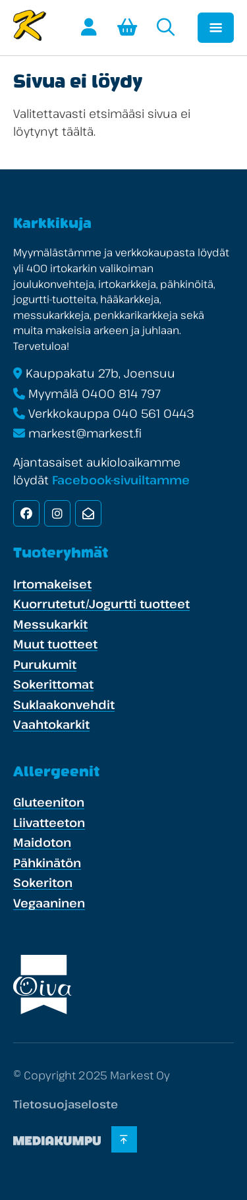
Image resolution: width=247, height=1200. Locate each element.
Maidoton (42, 842)
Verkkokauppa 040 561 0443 (111, 413)
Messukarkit (50, 624)
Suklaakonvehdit (64, 704)
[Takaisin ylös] (124, 1139)
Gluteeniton (48, 802)
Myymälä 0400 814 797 (94, 393)
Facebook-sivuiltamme (121, 480)
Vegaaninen (49, 903)
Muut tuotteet (55, 644)
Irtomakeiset (52, 584)
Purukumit (44, 664)
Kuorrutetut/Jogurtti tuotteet (101, 604)
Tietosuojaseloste (65, 1104)
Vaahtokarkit (51, 724)
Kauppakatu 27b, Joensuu (100, 373)
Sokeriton (42, 882)
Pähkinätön (47, 863)
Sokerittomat (53, 684)
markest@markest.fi (85, 433)
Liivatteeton (49, 822)
